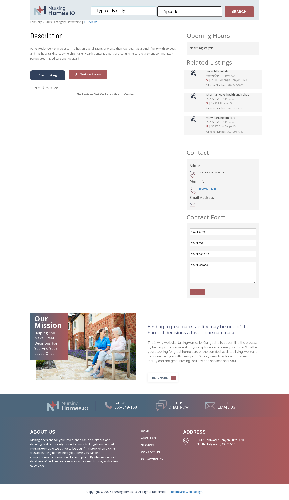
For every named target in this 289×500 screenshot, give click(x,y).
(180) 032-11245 (207, 188)
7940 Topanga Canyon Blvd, (229, 80)
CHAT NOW (178, 407)
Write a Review (88, 74)
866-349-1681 (126, 407)
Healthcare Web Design (186, 492)
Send (197, 292)
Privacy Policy (152, 459)
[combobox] (123, 10)
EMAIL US (226, 407)
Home (145, 431)
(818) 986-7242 (235, 108)
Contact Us (150, 452)
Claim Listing (48, 75)
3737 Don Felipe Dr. (224, 126)
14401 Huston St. (222, 103)
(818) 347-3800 (235, 85)
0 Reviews (90, 22)
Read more (160, 377)
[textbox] (124, 10)
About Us (148, 438)
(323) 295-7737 (235, 131)
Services (147, 445)
